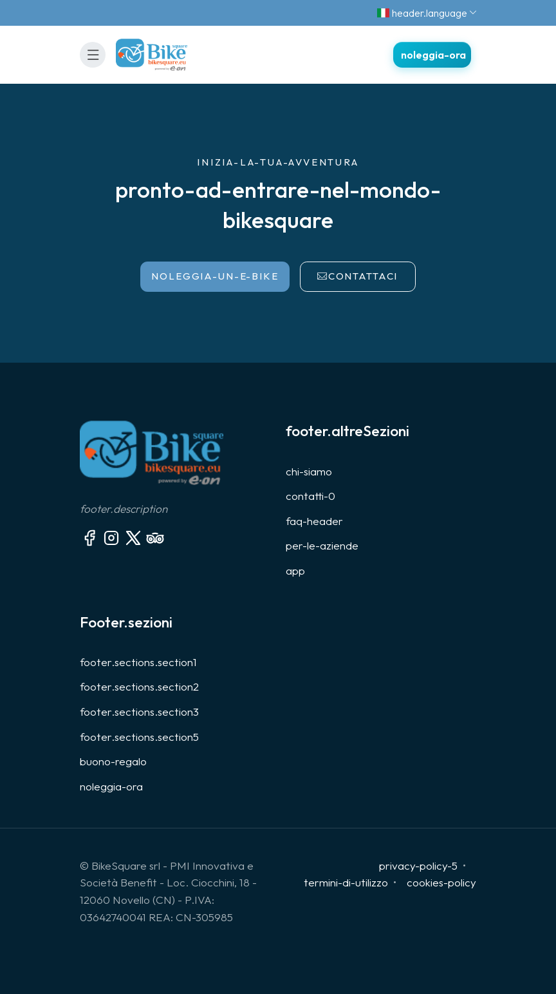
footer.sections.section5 (139, 736)
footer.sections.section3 (139, 711)
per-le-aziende (322, 545)
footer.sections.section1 (138, 662)
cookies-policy (441, 882)
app (295, 570)
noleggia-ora (111, 786)
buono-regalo (113, 761)
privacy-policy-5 (418, 865)
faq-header (314, 521)
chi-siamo (309, 471)
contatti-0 (310, 495)
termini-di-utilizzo (346, 882)
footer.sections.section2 (139, 686)
